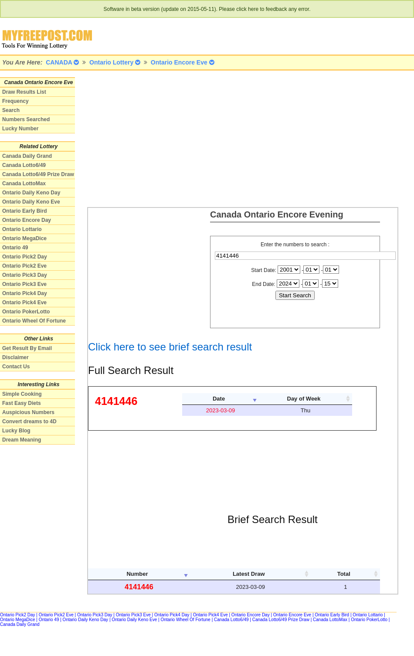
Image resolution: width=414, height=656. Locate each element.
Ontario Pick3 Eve (24, 284)
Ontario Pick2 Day (24, 257)
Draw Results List (24, 92)
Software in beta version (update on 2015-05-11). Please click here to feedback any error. (207, 9)
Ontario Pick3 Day (24, 275)
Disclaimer (15, 357)
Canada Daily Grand (27, 156)
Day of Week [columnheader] (304, 398)
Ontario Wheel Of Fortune (34, 321)
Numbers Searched (26, 119)
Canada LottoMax (24, 183)
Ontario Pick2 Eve (24, 266)
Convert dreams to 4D (29, 421)
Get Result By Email (27, 348)
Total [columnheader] (343, 574)
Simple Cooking (22, 394)
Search (11, 110)
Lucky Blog (16, 431)
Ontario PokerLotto (26, 312)
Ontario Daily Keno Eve (31, 202)
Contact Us (16, 367)
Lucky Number (20, 129)
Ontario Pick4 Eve (24, 302)
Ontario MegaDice (24, 238)
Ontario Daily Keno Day (31, 193)
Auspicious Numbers (28, 412)
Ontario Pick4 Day (24, 293)
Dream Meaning (21, 440)
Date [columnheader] (219, 398)
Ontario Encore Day (26, 220)
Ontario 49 (15, 248)
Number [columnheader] (137, 574)
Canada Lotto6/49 (24, 165)
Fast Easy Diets (21, 403)
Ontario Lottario (22, 229)
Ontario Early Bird (24, 211)
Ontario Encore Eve (292, 614)
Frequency (15, 101)
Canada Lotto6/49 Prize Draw (38, 174)
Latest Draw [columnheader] (249, 574)
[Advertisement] (200, 138)
